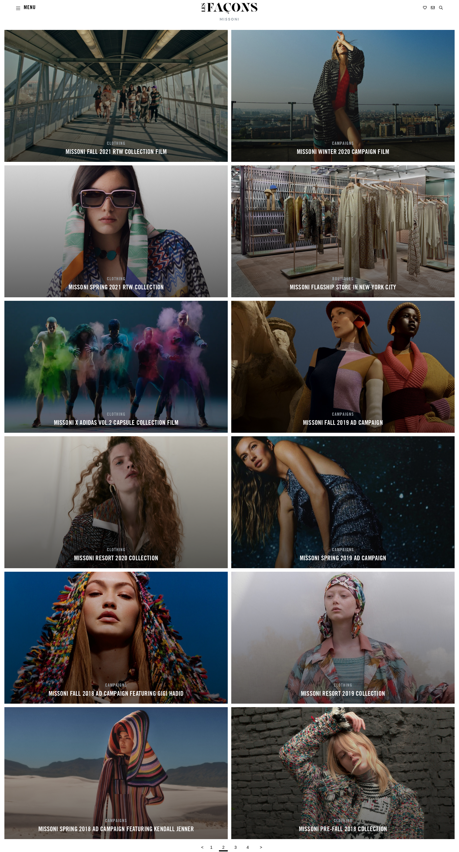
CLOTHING (116, 144)
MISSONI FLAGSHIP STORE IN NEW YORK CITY (343, 288)
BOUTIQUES (343, 279)
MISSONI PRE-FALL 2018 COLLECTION (343, 829)
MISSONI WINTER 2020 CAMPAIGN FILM (343, 152)
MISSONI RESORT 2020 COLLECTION (116, 559)
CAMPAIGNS (343, 144)
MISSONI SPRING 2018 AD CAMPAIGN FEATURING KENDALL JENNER (116, 829)
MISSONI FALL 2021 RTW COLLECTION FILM (116, 152)
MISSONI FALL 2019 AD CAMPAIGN (343, 423)
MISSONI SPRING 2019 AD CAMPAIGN (343, 559)
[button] (441, 8)
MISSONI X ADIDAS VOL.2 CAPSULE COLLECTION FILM (116, 423)
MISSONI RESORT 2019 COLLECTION (343, 694)
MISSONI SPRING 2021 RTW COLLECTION (116, 288)
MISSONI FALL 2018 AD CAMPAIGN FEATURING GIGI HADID (116, 694)
